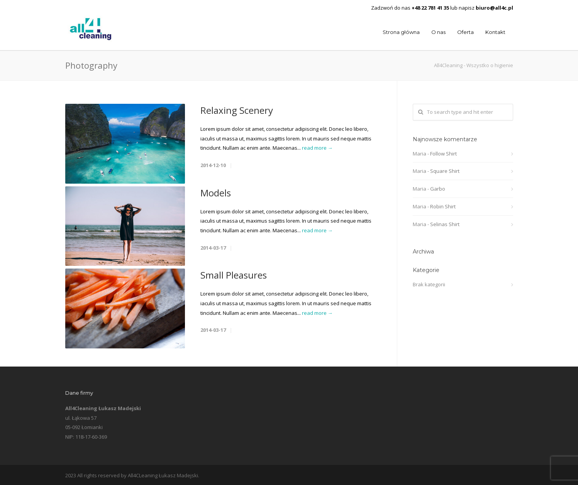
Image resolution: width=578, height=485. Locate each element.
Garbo (437, 188)
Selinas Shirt (444, 224)
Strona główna (401, 32)
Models (215, 192)
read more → (317, 147)
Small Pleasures (233, 275)
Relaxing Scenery (236, 110)
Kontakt (495, 32)
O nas (438, 32)
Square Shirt (444, 170)
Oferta (465, 32)
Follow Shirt (443, 153)
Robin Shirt (443, 206)
